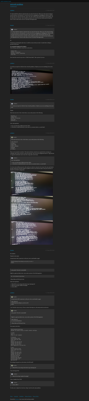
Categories (16, 396)
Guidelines (21, 396)
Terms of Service (28, 396)
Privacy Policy (36, 396)
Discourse (17, 399)
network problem (16, 4)
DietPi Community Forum (6, 1)
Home (11, 396)
